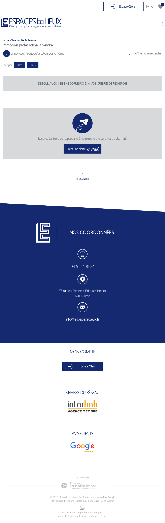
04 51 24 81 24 (83, 266)
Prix (33, 65)
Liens (103, 500)
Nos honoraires (91, 500)
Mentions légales (73, 500)
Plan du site (57, 500)
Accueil (6, 40)
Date (19, 65)
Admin (110, 500)
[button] (145, 53)
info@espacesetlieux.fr (82, 320)
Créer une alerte (83, 149)
